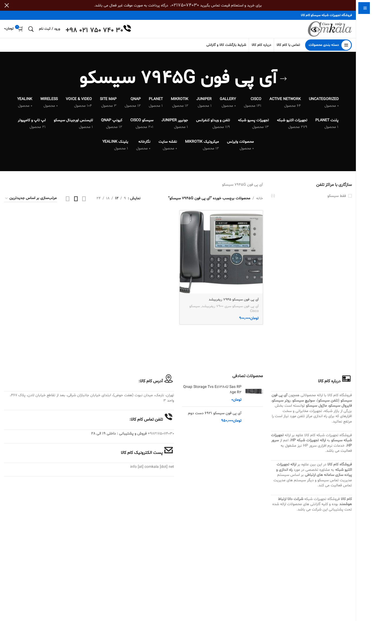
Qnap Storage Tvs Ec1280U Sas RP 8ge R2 (212, 393)
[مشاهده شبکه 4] (67, 201)
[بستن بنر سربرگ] (6, 5)
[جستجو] (31, 30)
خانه (259, 201)
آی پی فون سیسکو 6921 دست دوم (214, 416)
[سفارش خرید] (30, 201)
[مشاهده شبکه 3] (76, 201)
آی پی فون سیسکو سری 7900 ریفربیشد (230, 308)
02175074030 (185, 5)
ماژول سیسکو (316, 408)
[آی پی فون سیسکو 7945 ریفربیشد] (221, 255)
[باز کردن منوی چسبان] (328, 48)
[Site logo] (328, 30)
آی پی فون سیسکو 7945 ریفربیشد (232, 301)
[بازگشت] (283, 82)
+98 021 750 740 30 (94, 32)
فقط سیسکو (336, 198)
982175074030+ (161, 436)
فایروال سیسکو (340, 408)
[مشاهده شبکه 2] (84, 201)
